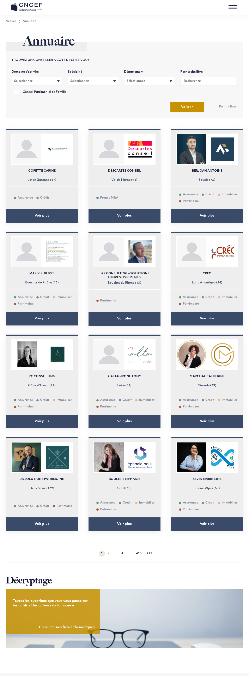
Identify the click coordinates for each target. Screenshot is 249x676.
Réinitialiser (227, 106)
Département (134, 72)
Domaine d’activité (25, 72)
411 (149, 553)
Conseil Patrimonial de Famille (44, 92)
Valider (187, 107)
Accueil (11, 21)
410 (139, 553)
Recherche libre (191, 72)
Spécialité (75, 72)
